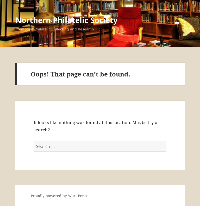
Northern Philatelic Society (66, 20)
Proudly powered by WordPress (59, 195)
